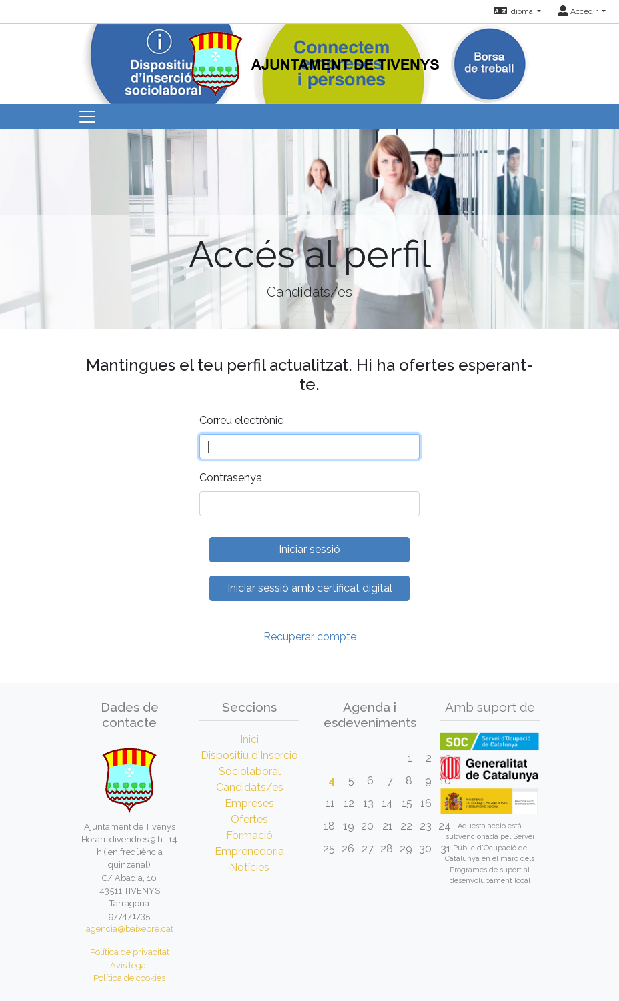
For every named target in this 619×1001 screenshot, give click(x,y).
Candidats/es (249, 787)
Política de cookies (129, 978)
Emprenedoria (249, 851)
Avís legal (129, 965)
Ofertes (249, 819)
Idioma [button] (514, 11)
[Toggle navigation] (87, 116)
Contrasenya (230, 477)
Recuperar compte (309, 636)
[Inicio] (310, 59)
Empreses (249, 803)
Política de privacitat (129, 952)
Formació (249, 835)
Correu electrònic (241, 420)
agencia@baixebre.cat (129, 929)
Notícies (249, 867)
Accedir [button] (579, 11)
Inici (249, 739)
